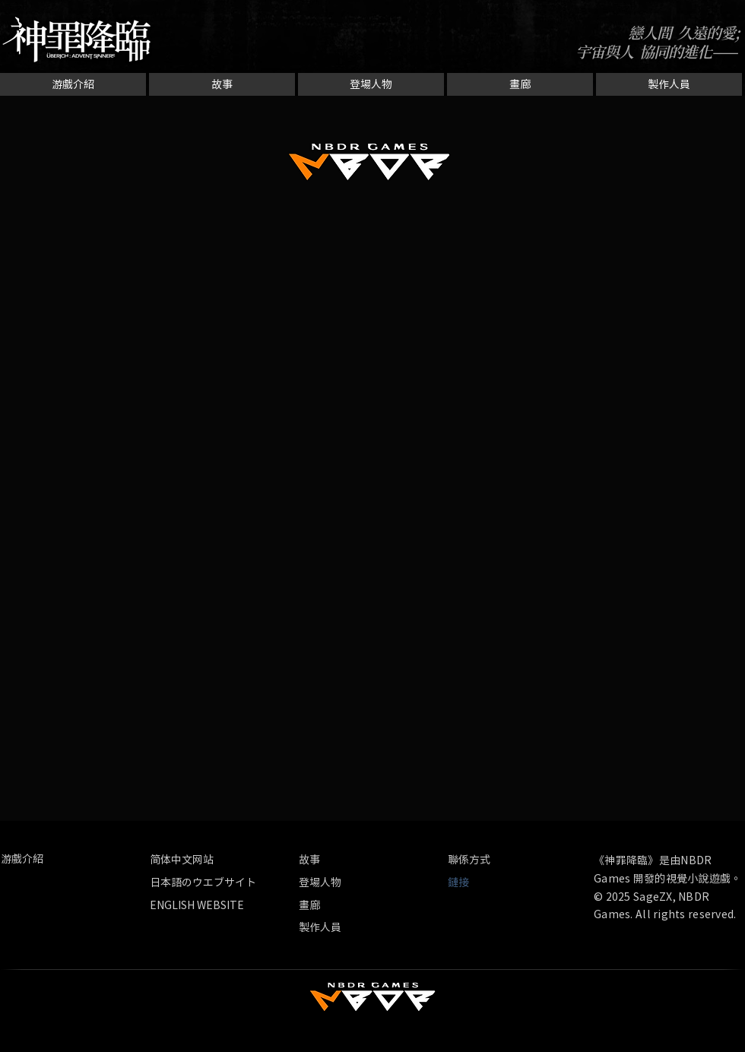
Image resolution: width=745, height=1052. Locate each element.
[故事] (222, 84)
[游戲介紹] (73, 84)
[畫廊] (520, 84)
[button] (464, 882)
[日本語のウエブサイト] (203, 882)
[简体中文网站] (221, 859)
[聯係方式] (483, 859)
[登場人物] (371, 84)
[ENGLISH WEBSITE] (197, 905)
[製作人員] (669, 84)
